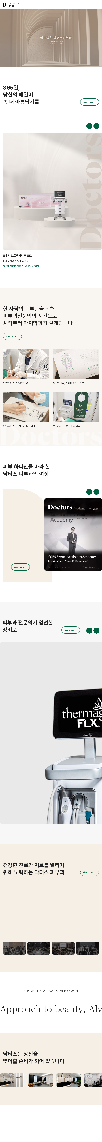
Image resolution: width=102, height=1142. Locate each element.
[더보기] (89, 102)
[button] (87, 4)
